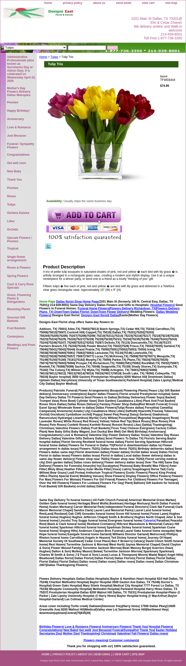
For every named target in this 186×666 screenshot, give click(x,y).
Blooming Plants (18, 309)
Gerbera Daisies (18, 213)
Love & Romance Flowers (82, 626)
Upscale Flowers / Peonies (19, 239)
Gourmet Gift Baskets (16, 319)
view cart (148, 3)
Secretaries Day (50, 633)
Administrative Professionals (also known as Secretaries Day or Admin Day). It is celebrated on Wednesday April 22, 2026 (21, 69)
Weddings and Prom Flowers (21, 346)
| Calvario (148, 520)
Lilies (11, 221)
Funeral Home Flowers (93, 308)
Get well (84, 630)
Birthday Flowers (51, 626)
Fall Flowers (140, 633)
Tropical (12, 248)
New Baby (70, 630)
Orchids (12, 229)
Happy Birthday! (18, 110)
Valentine (123, 633)
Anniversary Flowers (116, 626)
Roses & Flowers (19, 267)
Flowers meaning (95, 640)
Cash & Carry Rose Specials (20, 286)
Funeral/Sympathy (125, 630)
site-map (171, 3)
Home (43, 57)
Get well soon (16, 163)
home (48, 3)
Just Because (101, 630)
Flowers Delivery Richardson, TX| (133, 308)
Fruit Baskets (16, 328)
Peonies (12, 102)
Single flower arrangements (16, 258)
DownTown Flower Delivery (110, 312)
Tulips (54, 57)
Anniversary (15, 119)
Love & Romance (19, 127)
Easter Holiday (166, 630)
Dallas (114, 315)
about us (99, 3)
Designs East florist (94, 315)
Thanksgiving (90, 633)
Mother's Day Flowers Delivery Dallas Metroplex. (19, 92)
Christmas (108, 633)
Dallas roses (158, 633)
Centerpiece (15, 336)
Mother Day (71, 633)
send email (123, 3)
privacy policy (72, 3)
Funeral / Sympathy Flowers (20, 145)
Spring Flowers (17, 276)
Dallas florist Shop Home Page (77, 301)
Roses (11, 196)
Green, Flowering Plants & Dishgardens (19, 298)
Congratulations (50, 630)
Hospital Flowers (162, 305)
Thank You (139, 626)
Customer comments (123, 640)
